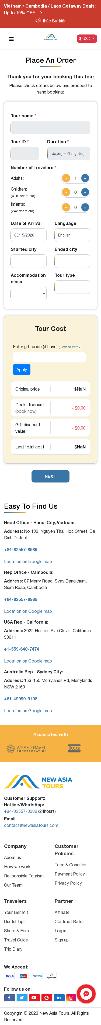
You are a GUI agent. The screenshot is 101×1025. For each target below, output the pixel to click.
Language (65, 223)
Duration (58, 141)
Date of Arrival (26, 223)
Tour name (23, 115)
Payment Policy (70, 873)
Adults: (17, 178)
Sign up (62, 939)
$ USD (85, 38)
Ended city (66, 249)
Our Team (13, 885)
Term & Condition (71, 864)
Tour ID (20, 141)
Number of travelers (33, 167)
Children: (23, 192)
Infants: (22, 207)
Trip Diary (13, 949)
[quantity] (75, 178)
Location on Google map (28, 561)
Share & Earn (16, 930)
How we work (17, 866)
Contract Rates (70, 921)
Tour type (65, 275)
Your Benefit (16, 912)
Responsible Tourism (24, 875)
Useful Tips (15, 921)
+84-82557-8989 (20, 811)
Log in (60, 930)
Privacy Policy (68, 883)
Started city (23, 249)
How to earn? (70, 347)
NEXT (50, 476)
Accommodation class (28, 278)
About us (12, 857)
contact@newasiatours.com (31, 825)
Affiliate (62, 912)
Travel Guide (16, 939)
